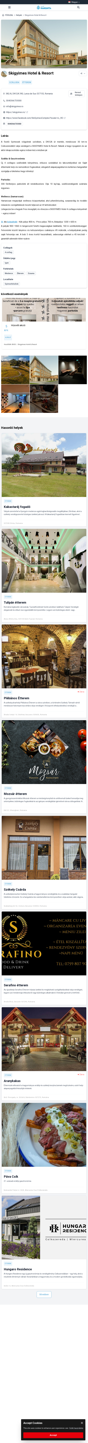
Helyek (19, 15)
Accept (53, 1435)
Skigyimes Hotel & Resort (27, 344)
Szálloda (14, 82)
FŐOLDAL (9, 15)
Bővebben (44, 1294)
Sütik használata (76, 1428)
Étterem (26, 82)
